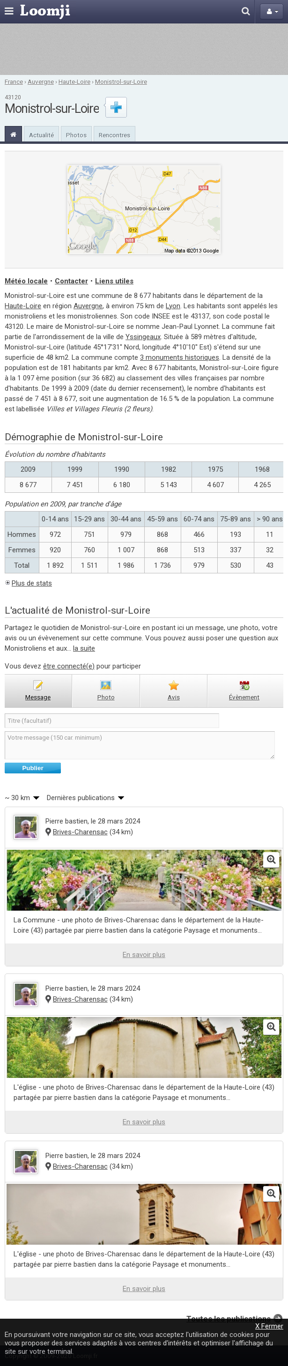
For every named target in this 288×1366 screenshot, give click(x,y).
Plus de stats (32, 583)
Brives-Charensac (80, 832)
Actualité (41, 135)
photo (106, 697)
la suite (84, 648)
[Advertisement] (144, 49)
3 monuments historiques (179, 357)
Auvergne (41, 81)
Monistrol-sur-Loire (121, 81)
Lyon (173, 306)
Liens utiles (114, 281)
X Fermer (269, 1326)
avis (174, 697)
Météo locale (26, 281)
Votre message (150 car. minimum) (140, 745)
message (38, 697)
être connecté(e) (69, 666)
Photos (76, 135)
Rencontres (114, 135)
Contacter (71, 281)
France (14, 81)
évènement (244, 697)
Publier (32, 768)
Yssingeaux (143, 337)
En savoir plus (144, 954)
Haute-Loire (74, 81)
